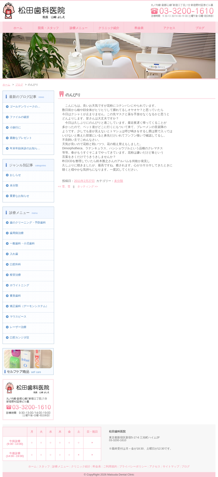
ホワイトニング (19, 285)
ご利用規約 (110, 466)
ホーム (17, 28)
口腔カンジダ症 (19, 337)
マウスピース (18, 316)
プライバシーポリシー (133, 466)
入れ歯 (14, 253)
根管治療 (15, 274)
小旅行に (15, 127)
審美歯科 (15, 295)
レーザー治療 (18, 327)
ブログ (199, 28)
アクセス (169, 28)
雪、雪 (64, 186)
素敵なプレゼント (21, 137)
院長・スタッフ (48, 28)
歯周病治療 (17, 233)
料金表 (139, 28)
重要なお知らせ (19, 195)
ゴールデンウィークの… (25, 106)
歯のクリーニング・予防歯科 (28, 222)
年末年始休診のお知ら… (25, 148)
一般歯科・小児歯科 (22, 243)
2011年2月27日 (84, 181)
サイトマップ (171, 466)
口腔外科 (15, 264)
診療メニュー (78, 28)
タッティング (87, 186)
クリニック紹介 (108, 28)
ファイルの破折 (19, 117)
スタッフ (44, 466)
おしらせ (15, 175)
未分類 (14, 185)
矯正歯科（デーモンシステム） (29, 306)
